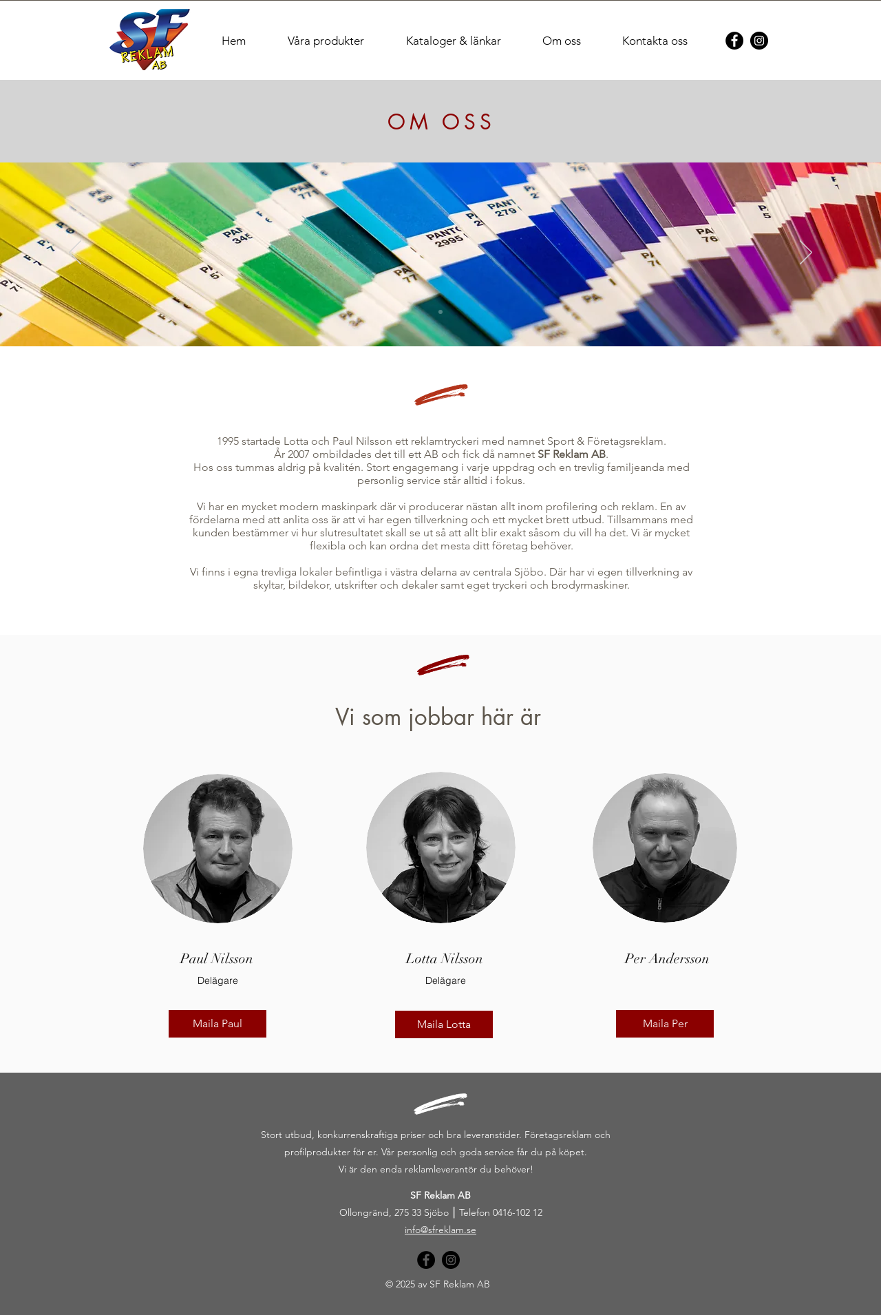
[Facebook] (734, 41)
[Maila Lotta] (444, 1024)
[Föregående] (75, 253)
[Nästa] (806, 253)
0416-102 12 (517, 1212)
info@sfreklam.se (440, 1229)
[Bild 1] (440, 312)
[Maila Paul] (217, 1024)
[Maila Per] (665, 1024)
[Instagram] (759, 41)
